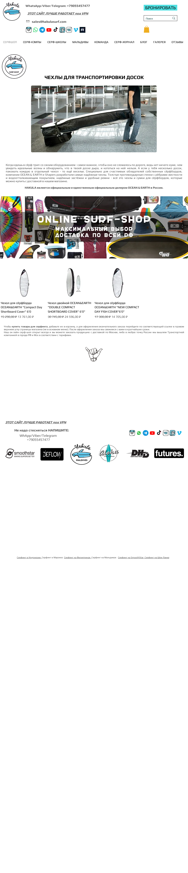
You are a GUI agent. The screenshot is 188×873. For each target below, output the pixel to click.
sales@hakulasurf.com (49, 22)
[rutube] (82, 30)
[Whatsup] (139, 433)
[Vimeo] (76, 30)
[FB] (62, 30)
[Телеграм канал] (42, 30)
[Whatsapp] (35, 30)
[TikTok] (56, 30)
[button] (146, 29)
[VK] (69, 30)
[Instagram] (29, 30)
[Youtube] (49, 30)
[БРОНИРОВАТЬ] (160, 8)
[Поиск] (155, 18)
